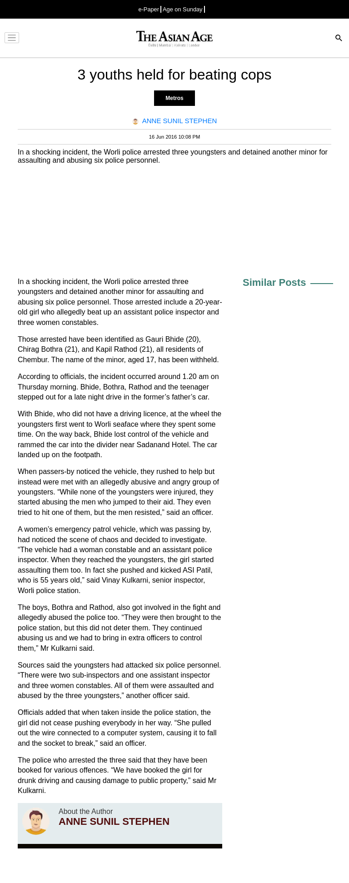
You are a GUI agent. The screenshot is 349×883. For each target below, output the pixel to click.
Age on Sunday (183, 9)
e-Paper (148, 9)
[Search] (339, 39)
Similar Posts (274, 282)
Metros (174, 98)
